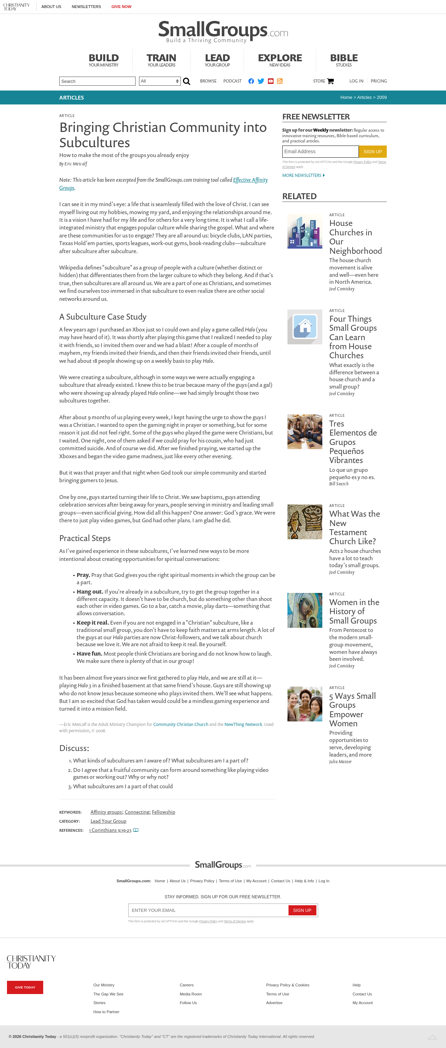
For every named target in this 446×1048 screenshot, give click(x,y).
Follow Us (188, 1003)
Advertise (274, 1003)
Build (103, 59)
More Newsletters (301, 175)
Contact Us (280, 881)
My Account (256, 881)
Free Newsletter (316, 116)
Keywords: (70, 812)
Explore (280, 59)
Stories (99, 1003)
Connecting (137, 811)
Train (162, 59)
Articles (71, 97)
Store (319, 81)
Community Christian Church (180, 724)
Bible (343, 59)
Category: (69, 821)
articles (364, 97)
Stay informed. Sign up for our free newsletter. (222, 896)
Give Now (121, 7)
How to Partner (106, 1012)
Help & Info (304, 881)
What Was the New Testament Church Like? (354, 527)
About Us (51, 7)
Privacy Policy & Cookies (287, 985)
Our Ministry (103, 985)
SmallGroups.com (133, 881)
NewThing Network (243, 724)
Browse (208, 81)
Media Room (191, 994)
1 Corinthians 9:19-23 (110, 830)
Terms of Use (230, 881)
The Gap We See (108, 994)
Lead (217, 59)
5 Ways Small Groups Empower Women (352, 709)
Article (67, 115)
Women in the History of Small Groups (354, 611)
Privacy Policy (362, 162)
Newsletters (86, 7)
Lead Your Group (108, 821)
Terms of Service (235, 921)
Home (346, 97)
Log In (356, 81)
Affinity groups (106, 811)
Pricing (379, 81)
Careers (187, 985)
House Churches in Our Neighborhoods (357, 236)
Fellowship (163, 811)
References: (71, 830)
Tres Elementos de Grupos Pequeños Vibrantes (353, 442)
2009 (382, 97)
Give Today (25, 987)
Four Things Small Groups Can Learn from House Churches (353, 337)
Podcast (232, 81)
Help (357, 985)
